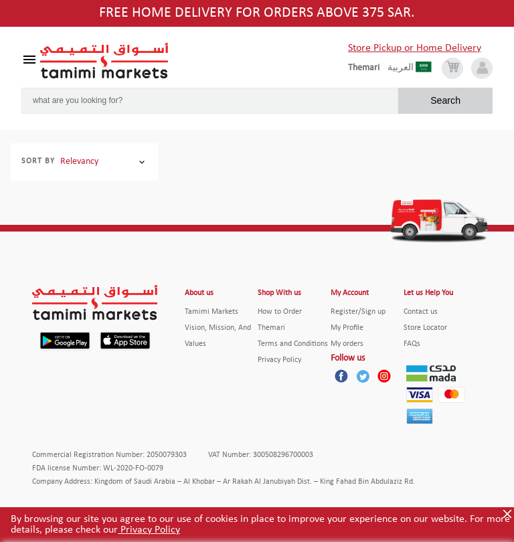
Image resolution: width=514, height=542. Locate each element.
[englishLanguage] (368, 68)
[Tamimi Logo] (104, 61)
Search (445, 100)
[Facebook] (341, 376)
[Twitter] (362, 376)
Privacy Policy (149, 530)
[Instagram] (384, 376)
